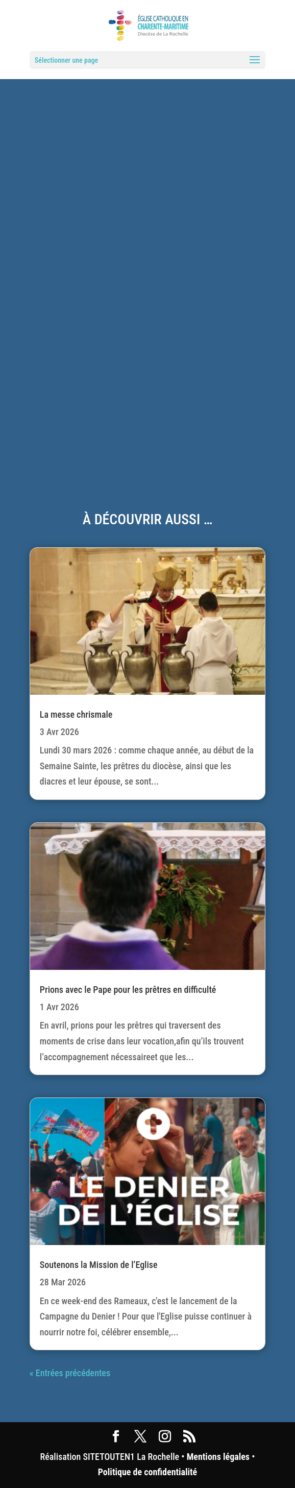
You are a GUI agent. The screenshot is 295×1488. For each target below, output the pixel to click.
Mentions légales (218, 1456)
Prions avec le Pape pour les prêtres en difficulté (128, 989)
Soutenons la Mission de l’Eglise (99, 1264)
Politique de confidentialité (147, 1472)
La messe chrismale (76, 714)
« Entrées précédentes (70, 1373)
